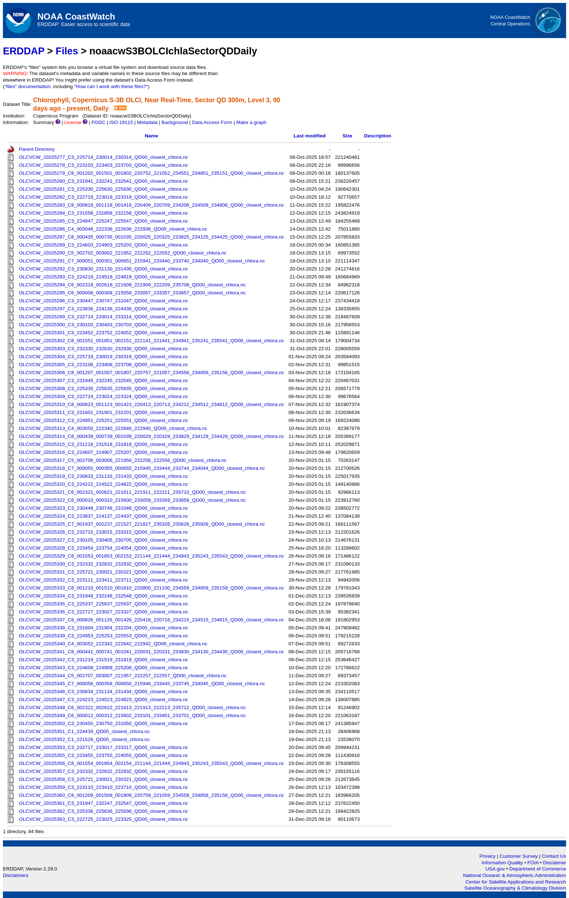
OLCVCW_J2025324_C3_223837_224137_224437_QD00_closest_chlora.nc (103, 516)
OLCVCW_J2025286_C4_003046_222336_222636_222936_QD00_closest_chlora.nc (113, 229)
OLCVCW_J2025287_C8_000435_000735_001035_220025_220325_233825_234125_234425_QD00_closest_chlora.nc (151, 237)
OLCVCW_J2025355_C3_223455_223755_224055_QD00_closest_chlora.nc (103, 755)
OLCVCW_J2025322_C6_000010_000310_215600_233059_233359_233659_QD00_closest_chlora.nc (132, 500)
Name (151, 135)
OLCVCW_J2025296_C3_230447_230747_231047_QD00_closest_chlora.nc (103, 300)
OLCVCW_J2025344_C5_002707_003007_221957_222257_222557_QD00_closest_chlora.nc (122, 675)
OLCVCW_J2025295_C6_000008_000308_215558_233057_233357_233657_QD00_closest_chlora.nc (132, 292)
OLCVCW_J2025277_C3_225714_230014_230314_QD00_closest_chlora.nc (103, 157)
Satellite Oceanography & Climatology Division (515, 888)
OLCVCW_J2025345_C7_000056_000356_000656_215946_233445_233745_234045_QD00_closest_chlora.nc (142, 683)
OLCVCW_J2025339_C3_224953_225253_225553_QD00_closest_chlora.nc (103, 635)
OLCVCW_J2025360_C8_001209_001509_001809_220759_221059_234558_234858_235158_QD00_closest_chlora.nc (151, 795)
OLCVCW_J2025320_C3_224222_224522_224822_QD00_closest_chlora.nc (103, 484)
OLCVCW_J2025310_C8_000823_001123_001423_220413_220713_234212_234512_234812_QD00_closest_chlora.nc (151, 404)
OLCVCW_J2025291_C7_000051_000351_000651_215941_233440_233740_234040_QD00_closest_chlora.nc (142, 261)
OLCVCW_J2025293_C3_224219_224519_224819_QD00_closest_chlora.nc (103, 277)
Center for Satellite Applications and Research (516, 882)
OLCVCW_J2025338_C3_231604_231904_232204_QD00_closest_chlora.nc (103, 627)
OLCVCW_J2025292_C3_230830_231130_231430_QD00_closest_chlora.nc (103, 269)
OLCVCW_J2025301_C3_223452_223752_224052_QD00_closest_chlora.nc (103, 332)
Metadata (147, 122)
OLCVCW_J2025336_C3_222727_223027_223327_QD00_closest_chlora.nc (103, 611)
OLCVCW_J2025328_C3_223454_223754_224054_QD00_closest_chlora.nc (103, 548)
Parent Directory (36, 149)
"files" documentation (28, 86)
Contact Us (554, 856)
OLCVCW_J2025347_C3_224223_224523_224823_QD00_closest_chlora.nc (103, 699)
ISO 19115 (121, 122)
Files (67, 51)
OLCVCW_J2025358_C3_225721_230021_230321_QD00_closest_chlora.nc (103, 779)
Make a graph (251, 122)
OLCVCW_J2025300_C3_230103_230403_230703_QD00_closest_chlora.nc (103, 324)
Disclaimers (15, 875)
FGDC (98, 122)
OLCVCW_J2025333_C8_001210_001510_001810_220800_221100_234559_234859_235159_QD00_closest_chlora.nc (151, 588)
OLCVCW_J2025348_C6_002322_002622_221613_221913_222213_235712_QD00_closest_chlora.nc (132, 707)
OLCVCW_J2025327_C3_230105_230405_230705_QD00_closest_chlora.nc (103, 540)
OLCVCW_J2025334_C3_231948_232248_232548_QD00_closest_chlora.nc (103, 596)
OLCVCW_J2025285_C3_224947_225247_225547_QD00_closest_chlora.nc (103, 221)
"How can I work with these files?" (111, 86)
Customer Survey (519, 856)
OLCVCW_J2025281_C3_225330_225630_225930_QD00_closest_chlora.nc (103, 189)
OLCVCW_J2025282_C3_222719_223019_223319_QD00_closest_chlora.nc (103, 197)
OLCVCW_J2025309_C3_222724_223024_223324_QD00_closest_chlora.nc (103, 396)
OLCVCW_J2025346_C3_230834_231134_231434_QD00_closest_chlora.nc (103, 691)
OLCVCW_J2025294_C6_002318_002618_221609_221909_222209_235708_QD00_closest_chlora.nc (132, 284)
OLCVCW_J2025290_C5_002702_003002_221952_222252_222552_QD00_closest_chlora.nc (122, 253)
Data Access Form (212, 122)
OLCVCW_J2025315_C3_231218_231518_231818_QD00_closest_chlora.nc (103, 444)
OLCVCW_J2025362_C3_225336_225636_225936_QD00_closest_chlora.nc (103, 811)
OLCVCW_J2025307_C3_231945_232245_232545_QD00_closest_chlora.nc (103, 380)
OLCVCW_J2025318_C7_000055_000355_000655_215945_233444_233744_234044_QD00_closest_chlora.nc (142, 468)
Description (377, 135)
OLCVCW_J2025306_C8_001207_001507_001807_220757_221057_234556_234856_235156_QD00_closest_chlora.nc (151, 372)
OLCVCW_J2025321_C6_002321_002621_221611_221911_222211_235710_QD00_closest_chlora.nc (132, 492)
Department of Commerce (537, 869)
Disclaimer (554, 862)
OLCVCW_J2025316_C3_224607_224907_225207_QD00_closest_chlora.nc (103, 452)
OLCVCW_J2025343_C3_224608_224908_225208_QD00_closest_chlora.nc (103, 667)
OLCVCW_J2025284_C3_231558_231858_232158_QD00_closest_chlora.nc (103, 213)
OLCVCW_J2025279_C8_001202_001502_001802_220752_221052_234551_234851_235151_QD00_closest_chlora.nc (151, 173)
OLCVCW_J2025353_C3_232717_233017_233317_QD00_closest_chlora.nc (103, 747)
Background (174, 122)
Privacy (487, 856)
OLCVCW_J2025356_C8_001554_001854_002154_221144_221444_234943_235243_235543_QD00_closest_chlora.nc (151, 763)
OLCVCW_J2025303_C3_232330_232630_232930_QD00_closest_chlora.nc (103, 348)
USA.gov (496, 869)
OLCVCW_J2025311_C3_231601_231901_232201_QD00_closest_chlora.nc (103, 412)
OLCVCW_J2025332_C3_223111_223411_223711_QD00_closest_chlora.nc (103, 580)
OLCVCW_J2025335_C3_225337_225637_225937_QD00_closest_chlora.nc (103, 604)
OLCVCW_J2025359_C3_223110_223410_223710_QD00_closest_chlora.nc (103, 787)
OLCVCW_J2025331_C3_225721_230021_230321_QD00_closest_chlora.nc (103, 572)
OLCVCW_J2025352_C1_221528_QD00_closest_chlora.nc (84, 739)
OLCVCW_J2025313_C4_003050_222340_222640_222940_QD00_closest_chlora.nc (113, 428)
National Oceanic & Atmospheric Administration (514, 875)
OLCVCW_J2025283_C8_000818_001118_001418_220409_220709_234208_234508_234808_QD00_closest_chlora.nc (151, 205)
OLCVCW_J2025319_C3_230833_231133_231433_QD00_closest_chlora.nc (103, 476)
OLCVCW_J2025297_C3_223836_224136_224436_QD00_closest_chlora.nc (103, 308)
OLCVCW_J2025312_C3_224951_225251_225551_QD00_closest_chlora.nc (103, 420)
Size (347, 135)
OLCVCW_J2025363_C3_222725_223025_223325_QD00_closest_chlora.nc (103, 819)
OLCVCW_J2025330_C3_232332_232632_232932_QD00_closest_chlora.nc (103, 564)
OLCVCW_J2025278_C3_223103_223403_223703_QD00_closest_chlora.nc (103, 165)
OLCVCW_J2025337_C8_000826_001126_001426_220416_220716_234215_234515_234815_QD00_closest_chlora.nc (151, 619)
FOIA (533, 862)
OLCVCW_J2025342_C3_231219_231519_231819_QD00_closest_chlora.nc (103, 659)
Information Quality (503, 862)
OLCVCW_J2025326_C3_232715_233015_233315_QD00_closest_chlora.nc (103, 532)
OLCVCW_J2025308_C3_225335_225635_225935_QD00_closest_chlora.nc (103, 388)
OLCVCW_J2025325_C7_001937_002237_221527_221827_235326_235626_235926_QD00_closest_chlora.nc (142, 524)
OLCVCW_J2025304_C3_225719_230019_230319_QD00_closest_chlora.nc (103, 356)
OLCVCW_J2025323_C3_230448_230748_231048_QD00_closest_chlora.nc (103, 508)
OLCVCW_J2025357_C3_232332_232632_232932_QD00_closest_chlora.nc (103, 771)
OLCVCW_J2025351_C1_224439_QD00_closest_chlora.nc (84, 731)
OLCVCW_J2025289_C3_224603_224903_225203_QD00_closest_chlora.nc (103, 245)
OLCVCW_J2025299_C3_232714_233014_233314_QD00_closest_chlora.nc (103, 316)
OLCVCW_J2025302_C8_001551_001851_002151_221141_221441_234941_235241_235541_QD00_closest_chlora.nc (151, 340)
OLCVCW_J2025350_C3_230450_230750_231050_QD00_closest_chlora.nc (103, 723)
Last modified (310, 135)
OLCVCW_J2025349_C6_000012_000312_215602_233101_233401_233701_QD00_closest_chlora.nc (132, 715)
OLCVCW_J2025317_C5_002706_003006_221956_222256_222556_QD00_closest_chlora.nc (122, 460)
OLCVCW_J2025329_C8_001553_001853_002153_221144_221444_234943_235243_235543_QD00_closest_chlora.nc (151, 556)
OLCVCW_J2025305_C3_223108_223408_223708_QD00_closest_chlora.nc (103, 364)
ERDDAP (23, 51)
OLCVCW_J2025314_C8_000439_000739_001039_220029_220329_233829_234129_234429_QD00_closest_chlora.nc (151, 436)
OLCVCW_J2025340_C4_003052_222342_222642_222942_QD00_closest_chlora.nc (113, 643)
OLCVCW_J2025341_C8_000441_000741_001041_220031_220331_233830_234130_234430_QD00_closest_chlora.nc (151, 651)
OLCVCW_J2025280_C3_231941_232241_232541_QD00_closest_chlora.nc (103, 181)
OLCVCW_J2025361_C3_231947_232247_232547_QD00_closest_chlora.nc (103, 803)
